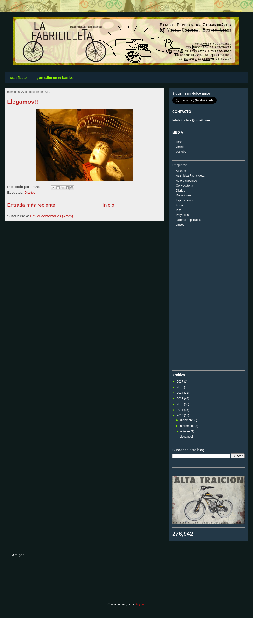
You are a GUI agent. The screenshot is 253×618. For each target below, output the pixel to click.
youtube (181, 151)
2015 (180, 387)
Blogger (140, 604)
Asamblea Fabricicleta (190, 175)
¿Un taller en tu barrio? (55, 78)
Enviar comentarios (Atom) (51, 216)
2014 (180, 392)
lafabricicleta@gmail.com (191, 120)
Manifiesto (18, 78)
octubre (185, 431)
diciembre (186, 420)
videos (180, 224)
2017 (180, 381)
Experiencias (184, 200)
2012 (180, 404)
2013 (180, 398)
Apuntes (181, 171)
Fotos (179, 205)
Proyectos (182, 215)
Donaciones (183, 195)
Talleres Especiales (188, 220)
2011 (180, 410)
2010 (180, 415)
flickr (179, 141)
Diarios (30, 192)
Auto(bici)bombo (186, 180)
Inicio (108, 205)
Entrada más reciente (31, 205)
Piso (178, 210)
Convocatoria (184, 185)
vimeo (180, 146)
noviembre (187, 426)
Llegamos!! (22, 101)
